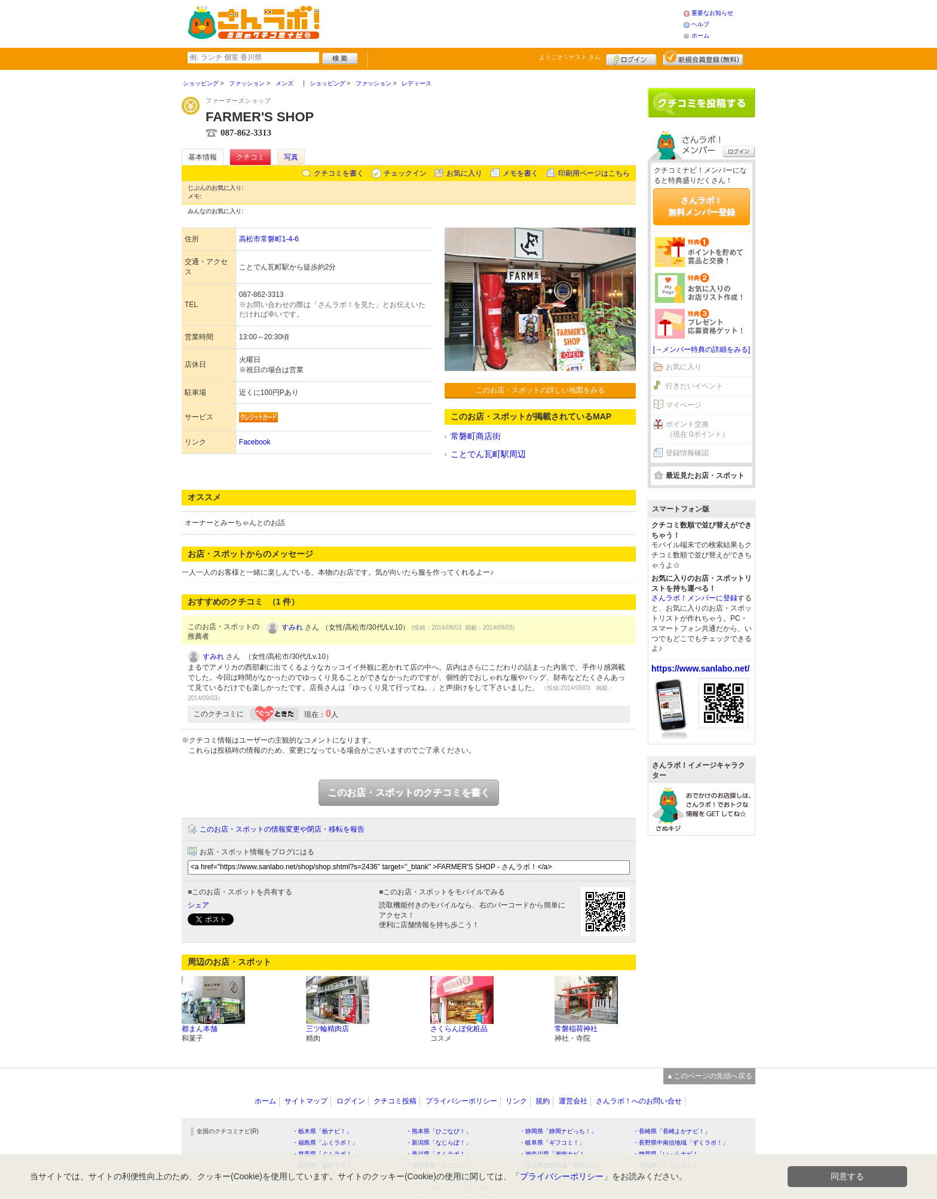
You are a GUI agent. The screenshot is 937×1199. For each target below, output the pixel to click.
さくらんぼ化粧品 (459, 1029)
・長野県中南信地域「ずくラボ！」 (680, 1142)
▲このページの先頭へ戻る (709, 1076)
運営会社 (573, 1101)
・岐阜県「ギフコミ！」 (552, 1142)
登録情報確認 (687, 453)
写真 (291, 157)
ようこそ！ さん (570, 57)
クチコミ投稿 (395, 1101)
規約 (542, 1101)
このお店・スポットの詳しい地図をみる (540, 390)
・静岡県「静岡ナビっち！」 (558, 1131)
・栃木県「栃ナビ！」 (322, 1131)
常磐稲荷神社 (576, 1029)
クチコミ (250, 157)
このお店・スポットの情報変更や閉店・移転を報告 (282, 829)
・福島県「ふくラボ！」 (325, 1142)
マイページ (684, 405)
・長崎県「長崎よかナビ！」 (672, 1131)
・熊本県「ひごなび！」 (438, 1131)
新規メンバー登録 (703, 58)
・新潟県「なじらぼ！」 (438, 1142)
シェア (198, 905)
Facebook (255, 442)
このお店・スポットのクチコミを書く (408, 792)
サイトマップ (305, 1101)
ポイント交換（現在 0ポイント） (697, 429)
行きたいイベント (694, 386)
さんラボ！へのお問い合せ (639, 1101)
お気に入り (464, 173)
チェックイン (405, 173)
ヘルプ (700, 24)
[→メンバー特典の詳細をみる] (702, 349)
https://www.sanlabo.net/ (700, 668)
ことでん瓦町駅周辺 (488, 454)
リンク (516, 1101)
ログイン (631, 58)
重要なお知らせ (712, 13)
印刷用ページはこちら (594, 173)
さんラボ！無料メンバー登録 (701, 206)
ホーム (700, 35)
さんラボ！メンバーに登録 (694, 598)
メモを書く (520, 173)
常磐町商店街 (476, 436)
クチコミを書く (339, 173)
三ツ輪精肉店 (327, 1029)
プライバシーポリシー (461, 1101)
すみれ (292, 627)
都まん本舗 (200, 1029)
